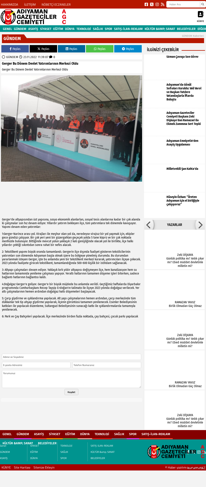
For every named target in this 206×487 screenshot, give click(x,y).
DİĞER (201, 28)
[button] (149, 224)
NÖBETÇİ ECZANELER (56, 4)
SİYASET (45, 28)
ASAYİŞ (33, 28)
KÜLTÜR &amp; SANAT (160, 28)
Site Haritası (22, 467)
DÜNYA (70, 28)
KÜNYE (6, 467)
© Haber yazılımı (185, 467)
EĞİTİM (58, 28)
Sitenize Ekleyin (44, 467)
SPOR (108, 28)
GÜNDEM (20, 28)
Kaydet (71, 392)
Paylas (15, 49)
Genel (7, 28)
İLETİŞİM (30, 4)
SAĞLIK (98, 28)
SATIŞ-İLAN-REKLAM (128, 28)
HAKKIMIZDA (9, 4)
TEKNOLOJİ (83, 28)
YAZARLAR (174, 225)
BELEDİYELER (186, 28)
